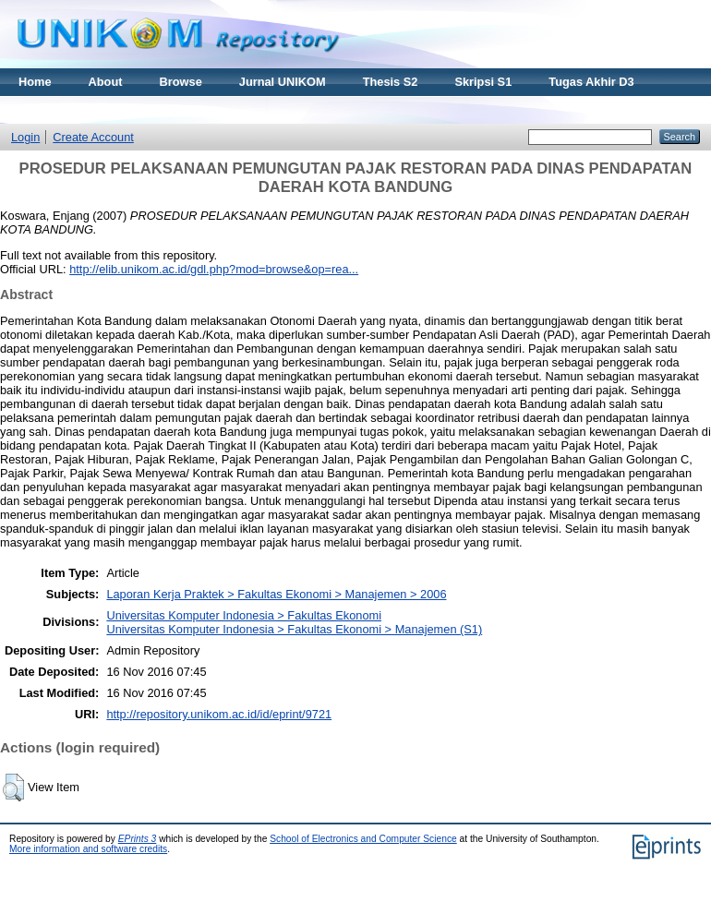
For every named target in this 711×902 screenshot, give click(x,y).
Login (25, 137)
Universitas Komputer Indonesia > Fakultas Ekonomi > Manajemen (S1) (294, 629)
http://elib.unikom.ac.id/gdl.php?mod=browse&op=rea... (213, 269)
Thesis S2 (390, 82)
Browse (181, 82)
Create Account (93, 137)
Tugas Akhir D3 (590, 82)
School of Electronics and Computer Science (363, 839)
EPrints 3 (137, 839)
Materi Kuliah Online (75, 109)
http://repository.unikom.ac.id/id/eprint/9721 (218, 714)
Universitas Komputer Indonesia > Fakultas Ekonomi (243, 615)
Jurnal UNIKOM (282, 82)
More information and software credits (88, 849)
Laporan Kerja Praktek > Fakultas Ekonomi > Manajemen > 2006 (276, 594)
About (106, 82)
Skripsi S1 (483, 82)
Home (35, 82)
